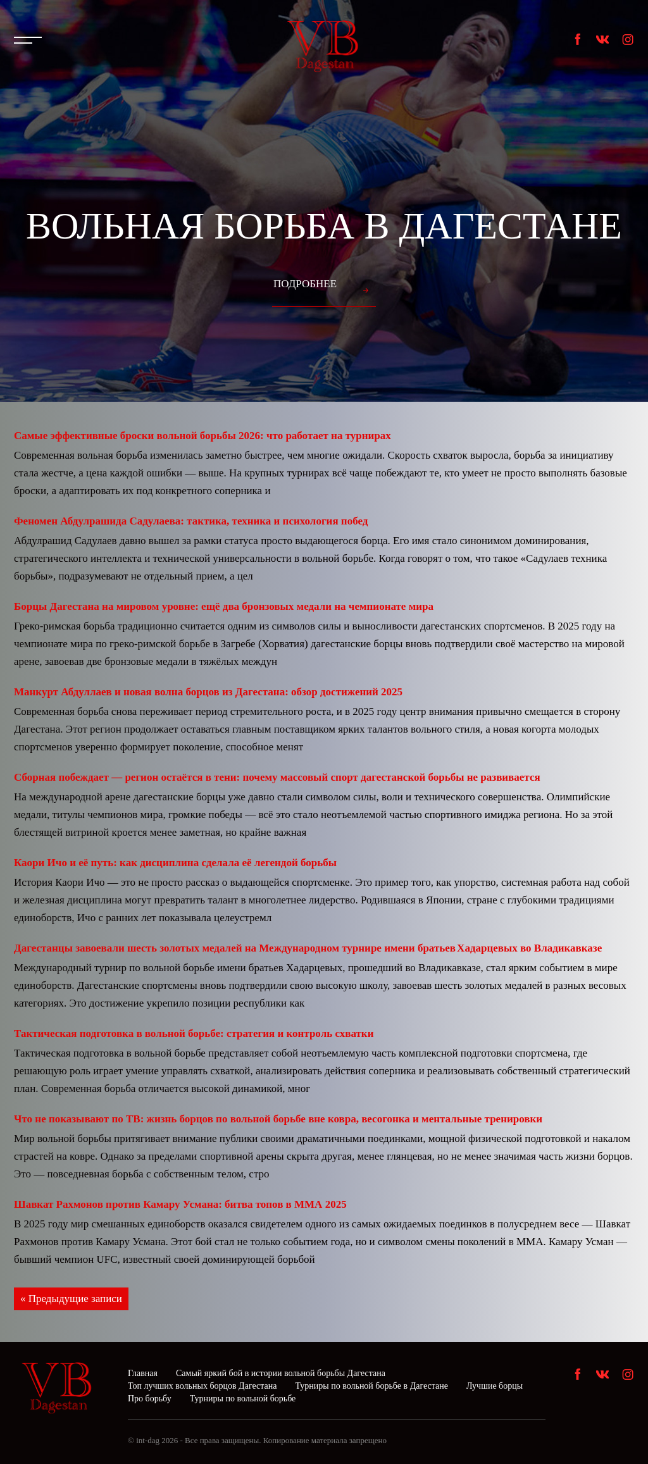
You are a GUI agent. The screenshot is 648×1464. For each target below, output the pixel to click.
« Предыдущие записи (71, 1299)
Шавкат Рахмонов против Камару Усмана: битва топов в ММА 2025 (180, 1204)
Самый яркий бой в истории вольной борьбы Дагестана (280, 1373)
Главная (143, 1373)
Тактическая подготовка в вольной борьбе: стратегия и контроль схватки (193, 1033)
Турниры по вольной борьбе (243, 1398)
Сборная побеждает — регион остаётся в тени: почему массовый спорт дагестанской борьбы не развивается (277, 777)
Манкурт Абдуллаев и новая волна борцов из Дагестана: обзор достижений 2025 (208, 692)
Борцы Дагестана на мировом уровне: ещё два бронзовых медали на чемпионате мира (223, 606)
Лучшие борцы (494, 1386)
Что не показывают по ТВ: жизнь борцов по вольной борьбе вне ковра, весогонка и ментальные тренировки (278, 1119)
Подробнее (305, 284)
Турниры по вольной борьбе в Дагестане (371, 1386)
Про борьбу (149, 1398)
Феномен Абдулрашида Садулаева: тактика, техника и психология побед (191, 521)
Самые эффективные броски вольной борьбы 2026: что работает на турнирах (202, 436)
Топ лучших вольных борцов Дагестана (202, 1386)
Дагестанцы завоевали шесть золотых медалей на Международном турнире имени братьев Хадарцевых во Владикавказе (308, 948)
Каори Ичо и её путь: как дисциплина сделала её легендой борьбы (175, 863)
